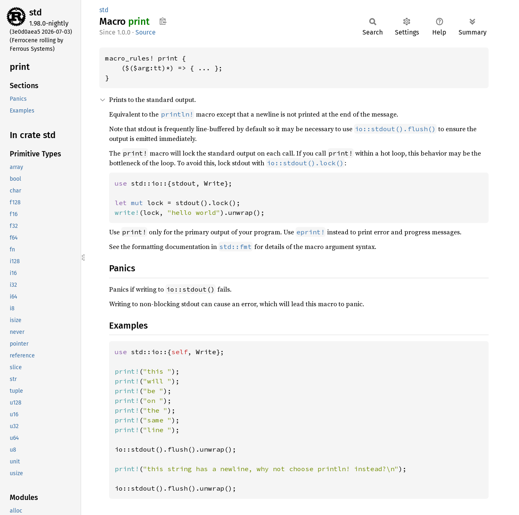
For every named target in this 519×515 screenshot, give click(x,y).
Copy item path (162, 21)
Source (145, 32)
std (35, 12)
